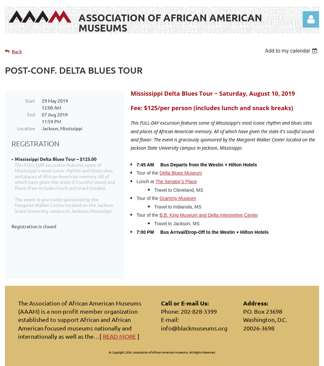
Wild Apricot (241, 357)
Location (26, 128)
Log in (311, 19)
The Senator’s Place (176, 181)
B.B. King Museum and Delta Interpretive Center (208, 215)
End (31, 114)
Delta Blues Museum (180, 173)
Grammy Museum (177, 198)
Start (30, 101)
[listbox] (292, 51)
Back (17, 51)
